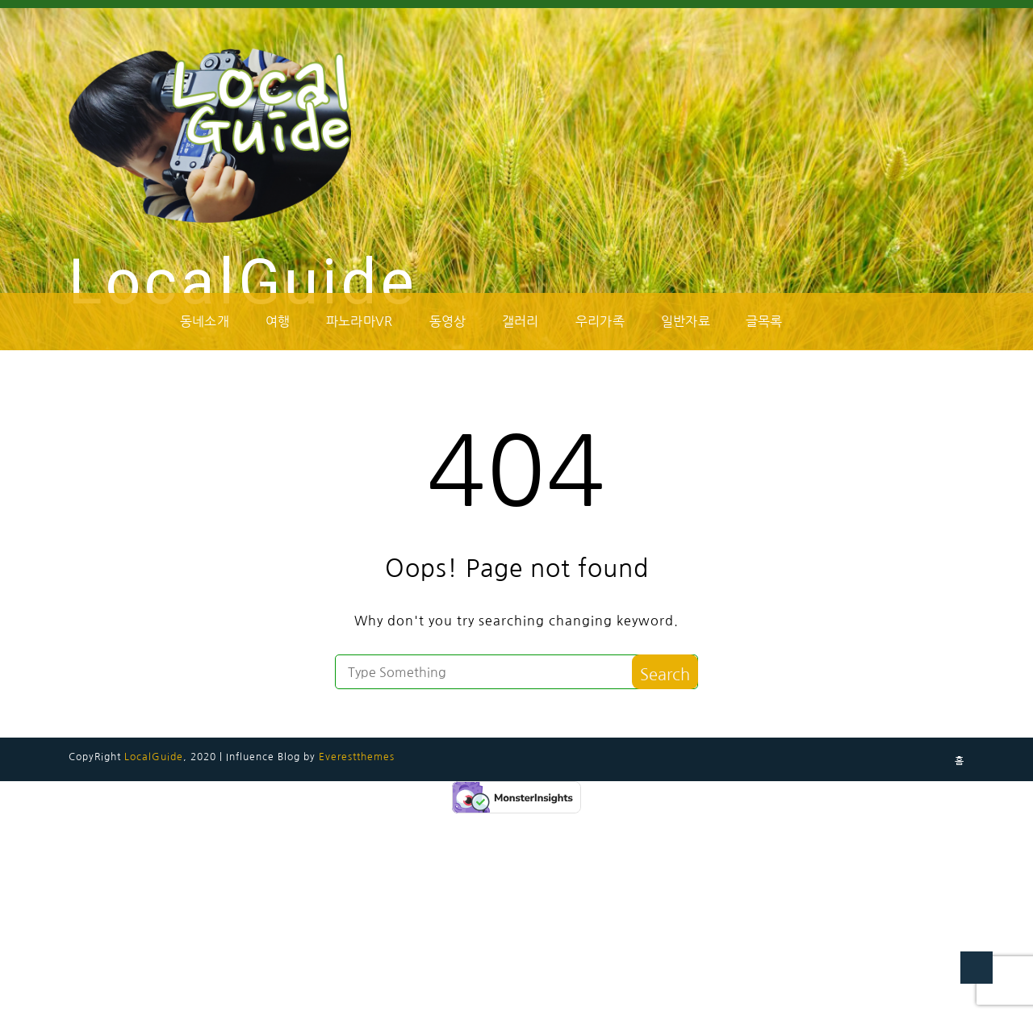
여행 (278, 321)
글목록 (764, 321)
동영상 (447, 321)
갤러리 (520, 321)
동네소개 (204, 321)
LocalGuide (243, 282)
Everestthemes (357, 757)
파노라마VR (359, 321)
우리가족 (600, 321)
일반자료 (685, 321)
